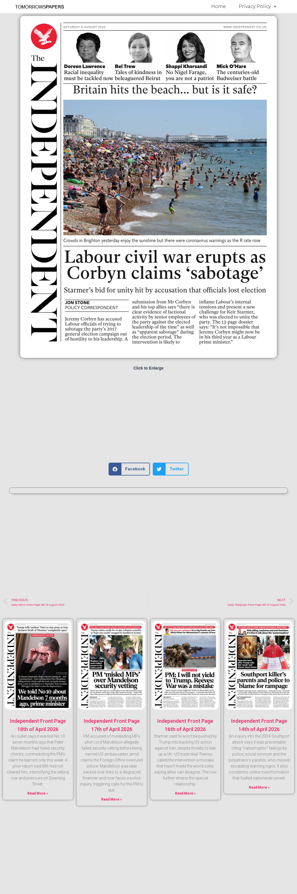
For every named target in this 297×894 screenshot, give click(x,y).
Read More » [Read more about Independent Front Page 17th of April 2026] (111, 799)
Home (218, 6)
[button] (129, 469)
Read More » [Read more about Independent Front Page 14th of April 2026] (259, 787)
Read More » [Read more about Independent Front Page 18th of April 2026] (37, 793)
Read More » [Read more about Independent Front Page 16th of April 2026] (185, 793)
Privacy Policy (257, 6)
